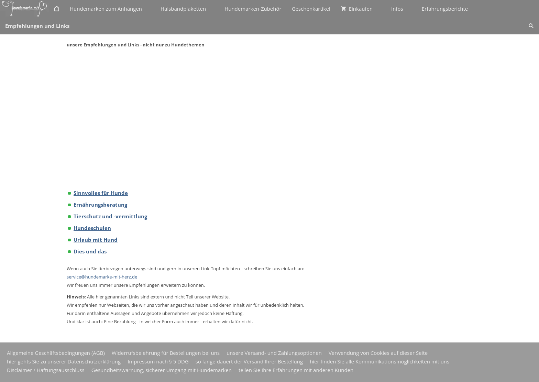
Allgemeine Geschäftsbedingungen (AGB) (56, 352)
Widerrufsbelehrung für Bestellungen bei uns (166, 352)
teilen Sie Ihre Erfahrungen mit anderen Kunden (296, 370)
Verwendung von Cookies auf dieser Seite (378, 352)
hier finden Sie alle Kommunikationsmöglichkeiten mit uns (379, 361)
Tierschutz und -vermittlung (110, 216)
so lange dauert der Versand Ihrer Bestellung (249, 361)
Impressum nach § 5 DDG (158, 361)
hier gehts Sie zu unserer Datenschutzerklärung (64, 361)
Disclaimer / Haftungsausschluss (46, 370)
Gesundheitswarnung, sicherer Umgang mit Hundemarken (161, 370)
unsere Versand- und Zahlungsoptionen (274, 352)
